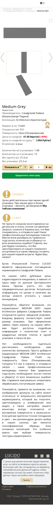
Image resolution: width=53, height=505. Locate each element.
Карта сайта (7, 487)
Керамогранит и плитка (22, 9)
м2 (50, 167)
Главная (6, 9)
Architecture (29, 11)
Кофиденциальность (36, 487)
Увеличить (50, 20)
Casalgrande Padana (14, 11)
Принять (26, 480)
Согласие (6, 489)
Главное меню (49, 3)
